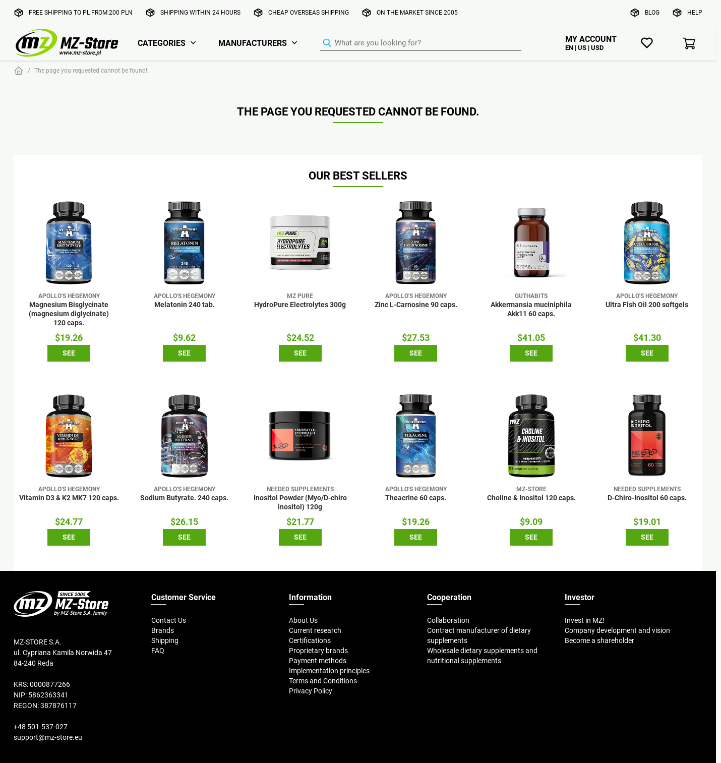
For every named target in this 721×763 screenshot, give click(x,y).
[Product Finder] (420, 43)
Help (694, 12)
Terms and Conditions (323, 680)
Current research (315, 630)
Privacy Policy (310, 690)
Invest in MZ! (585, 620)
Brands (162, 630)
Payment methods (317, 660)
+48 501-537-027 (41, 726)
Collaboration (448, 620)
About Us (303, 620)
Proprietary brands (318, 650)
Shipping (164, 640)
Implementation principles (329, 670)
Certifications (310, 640)
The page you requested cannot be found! (90, 70)
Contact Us (168, 620)
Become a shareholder (599, 640)
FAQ (157, 650)
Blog (652, 12)
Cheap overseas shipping (308, 12)
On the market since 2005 (417, 12)
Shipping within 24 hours (200, 12)
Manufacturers (252, 43)
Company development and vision (617, 630)
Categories (162, 43)
